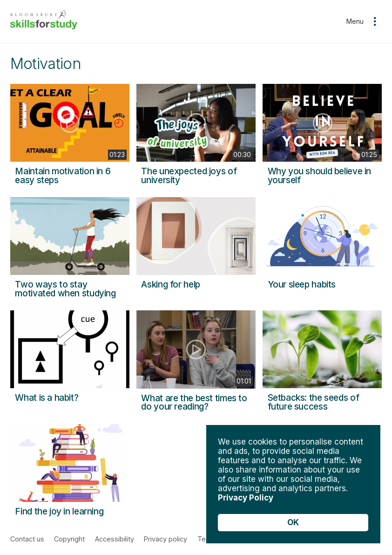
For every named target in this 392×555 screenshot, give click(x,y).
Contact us (27, 539)
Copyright (69, 539)
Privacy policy (165, 539)
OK (293, 522)
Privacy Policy (245, 497)
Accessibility (114, 539)
